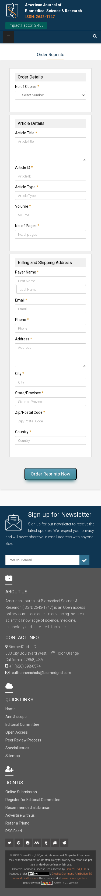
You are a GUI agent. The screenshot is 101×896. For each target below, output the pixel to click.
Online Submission (21, 792)
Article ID (24, 167)
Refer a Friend (17, 823)
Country (23, 432)
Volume (23, 206)
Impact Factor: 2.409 (26, 25)
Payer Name (27, 272)
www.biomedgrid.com (75, 878)
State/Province (29, 393)
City (19, 373)
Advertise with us (20, 815)
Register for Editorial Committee (32, 800)
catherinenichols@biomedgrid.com (40, 673)
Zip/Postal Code (30, 412)
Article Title (26, 133)
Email (21, 300)
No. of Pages (27, 226)
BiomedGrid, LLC (75, 869)
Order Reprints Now (50, 474)
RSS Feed (13, 831)
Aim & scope (16, 716)
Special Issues (17, 748)
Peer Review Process (23, 740)
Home (10, 709)
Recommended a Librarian (27, 807)
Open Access (16, 732)
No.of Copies (27, 86)
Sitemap (12, 756)
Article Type (26, 187)
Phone (22, 319)
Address (23, 339)
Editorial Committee (22, 724)
